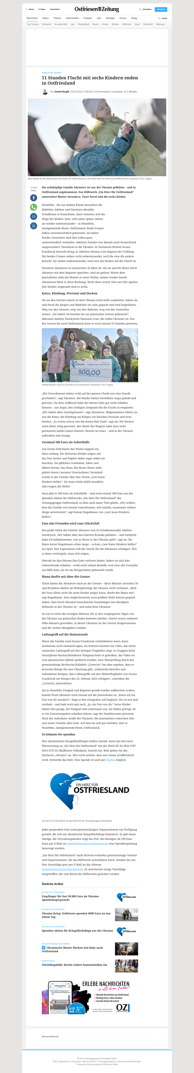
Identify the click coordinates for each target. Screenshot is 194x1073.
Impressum (76, 1061)
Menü (29, 9)
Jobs (99, 18)
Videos (45, 18)
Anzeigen (110, 18)
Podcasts (88, 18)
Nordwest (46, 24)
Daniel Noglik (62, 91)
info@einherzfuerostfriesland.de (87, 843)
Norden (115, 24)
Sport (137, 24)
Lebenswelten (72, 18)
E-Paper (42, 9)
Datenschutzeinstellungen (129, 1061)
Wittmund (126, 24)
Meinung (160, 24)
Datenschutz (64, 1061)
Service (123, 18)
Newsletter (55, 9)
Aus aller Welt (61, 24)
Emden (105, 24)
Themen (57, 18)
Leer (73, 24)
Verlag (134, 18)
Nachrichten (32, 18)
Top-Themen (33, 24)
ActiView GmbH (111, 1064)
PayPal (110, 760)
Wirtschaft (148, 24)
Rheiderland (83, 24)
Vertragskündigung (107, 1061)
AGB (55, 1061)
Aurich (96, 24)
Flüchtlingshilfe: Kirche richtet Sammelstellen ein (74, 965)
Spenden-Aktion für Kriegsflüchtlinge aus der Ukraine (77, 930)
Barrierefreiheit (90, 1061)
